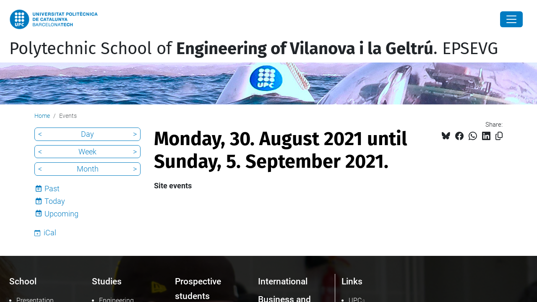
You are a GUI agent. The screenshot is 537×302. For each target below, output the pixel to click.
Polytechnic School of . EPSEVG (253, 49)
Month (88, 168)
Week (87, 151)
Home (42, 115)
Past (52, 188)
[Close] (511, 19)
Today (54, 201)
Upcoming (61, 213)
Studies (107, 281)
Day (87, 134)
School (22, 281)
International (283, 281)
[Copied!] (499, 136)
